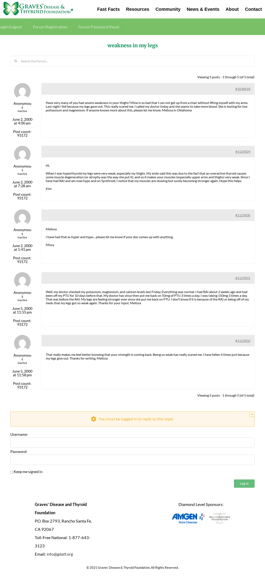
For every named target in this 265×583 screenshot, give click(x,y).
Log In (244, 483)
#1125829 (242, 151)
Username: (19, 434)
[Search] (15, 61)
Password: (18, 452)
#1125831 (242, 278)
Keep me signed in (28, 472)
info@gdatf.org (60, 554)
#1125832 (242, 341)
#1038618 (242, 89)
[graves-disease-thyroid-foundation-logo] (38, 3)
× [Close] (252, 414)
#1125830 (242, 215)
